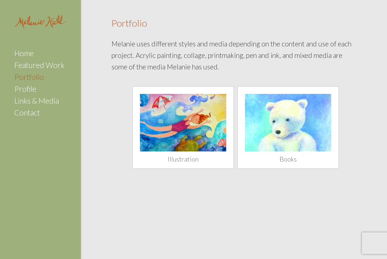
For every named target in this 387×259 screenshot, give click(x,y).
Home (24, 54)
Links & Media (36, 101)
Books (288, 159)
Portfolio (29, 77)
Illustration (183, 159)
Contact (27, 113)
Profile (25, 89)
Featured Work (39, 66)
